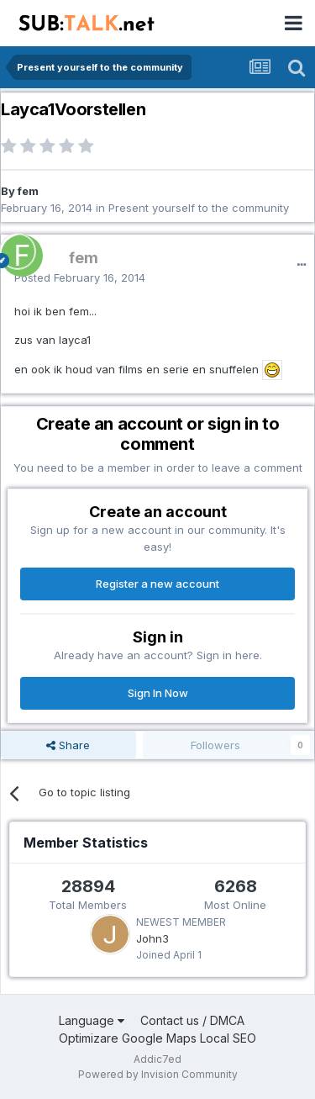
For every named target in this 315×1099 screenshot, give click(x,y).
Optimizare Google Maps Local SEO (157, 1038)
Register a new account (157, 583)
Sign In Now (158, 693)
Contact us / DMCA (192, 1020)
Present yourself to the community (198, 207)
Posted (79, 277)
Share (68, 745)
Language (91, 1020)
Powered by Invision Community (158, 1074)
